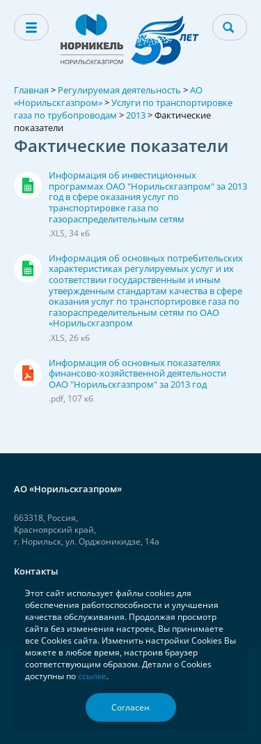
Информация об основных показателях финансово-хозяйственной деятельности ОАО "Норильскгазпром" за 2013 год (148, 380)
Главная (31, 90)
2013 (135, 115)
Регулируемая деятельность (119, 90)
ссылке (92, 676)
